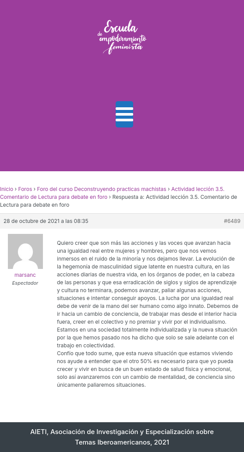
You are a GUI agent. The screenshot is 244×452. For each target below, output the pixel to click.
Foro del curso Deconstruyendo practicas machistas (101, 189)
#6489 (232, 221)
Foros (25, 189)
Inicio (6, 189)
